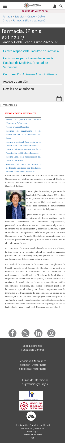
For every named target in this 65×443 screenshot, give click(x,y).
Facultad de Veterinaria (34, 10)
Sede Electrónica (32, 345)
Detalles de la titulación (18, 89)
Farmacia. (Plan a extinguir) (29, 20)
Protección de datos (32, 434)
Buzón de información (35, 380)
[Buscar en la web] (61, 5)
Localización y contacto (32, 428)
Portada (7, 16)
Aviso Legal (32, 431)
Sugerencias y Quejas (35, 384)
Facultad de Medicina (17, 63)
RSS (32, 438)
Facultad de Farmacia (45, 51)
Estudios (20, 16)
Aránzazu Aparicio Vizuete (39, 74)
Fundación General (32, 349)
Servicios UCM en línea (32, 361)
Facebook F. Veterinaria (32, 364)
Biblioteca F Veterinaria (32, 368)
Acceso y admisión (15, 82)
